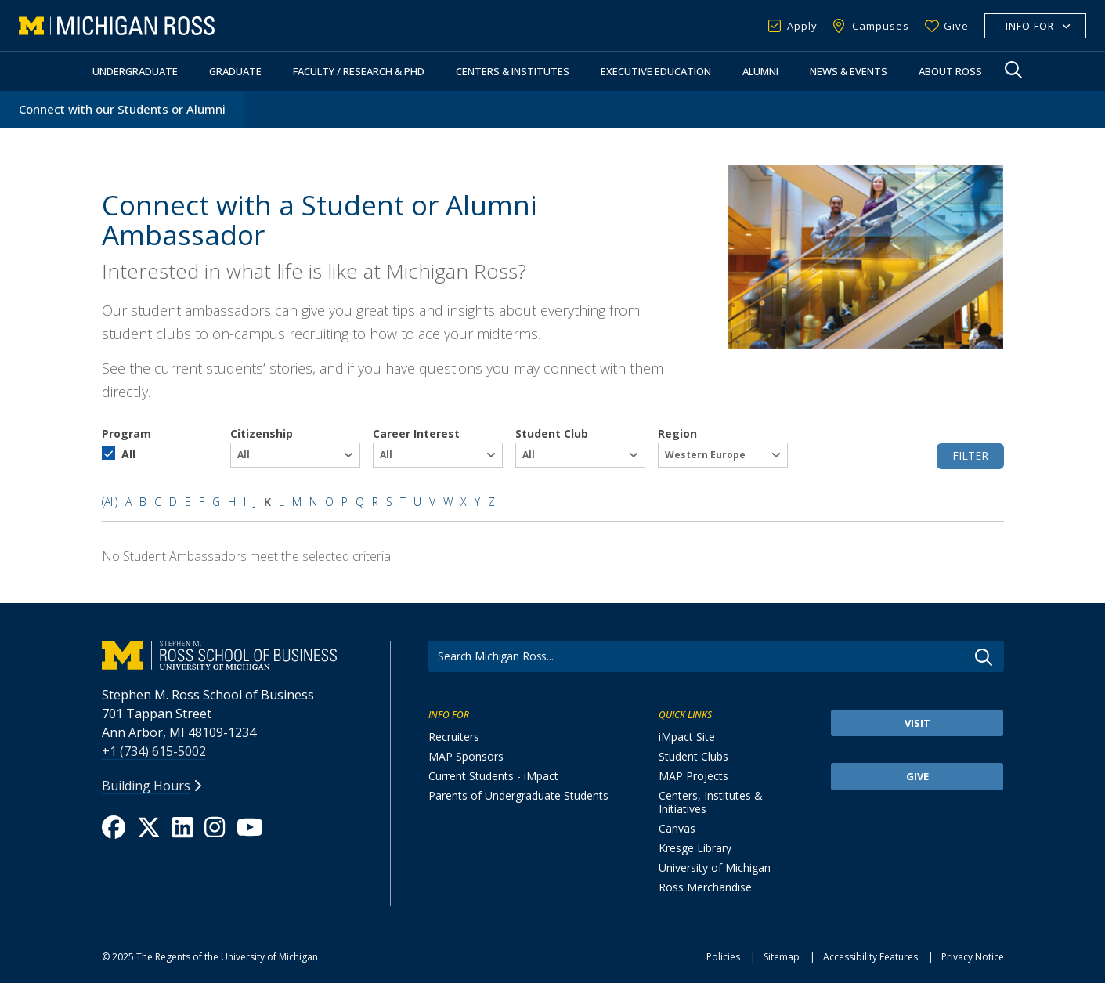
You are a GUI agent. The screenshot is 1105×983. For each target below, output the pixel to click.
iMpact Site (687, 736)
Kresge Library (695, 847)
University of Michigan (715, 867)
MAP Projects (693, 775)
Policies (723, 956)
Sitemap (782, 956)
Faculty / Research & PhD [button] (358, 71)
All (128, 453)
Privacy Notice (972, 956)
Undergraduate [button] (135, 71)
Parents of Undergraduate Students (518, 795)
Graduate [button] (235, 71)
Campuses (880, 26)
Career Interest (416, 433)
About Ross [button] (950, 71)
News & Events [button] (848, 71)
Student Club (551, 433)
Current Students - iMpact (493, 775)
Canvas (677, 828)
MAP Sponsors (466, 756)
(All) (109, 501)
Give (956, 26)
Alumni (760, 71)
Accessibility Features (870, 956)
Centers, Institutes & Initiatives (711, 802)
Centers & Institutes (512, 71)
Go (983, 657)
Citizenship (261, 433)
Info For (1030, 26)
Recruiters (453, 736)
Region (677, 433)
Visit (917, 723)
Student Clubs (693, 756)
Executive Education (656, 71)
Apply (802, 26)
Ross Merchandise (705, 887)
